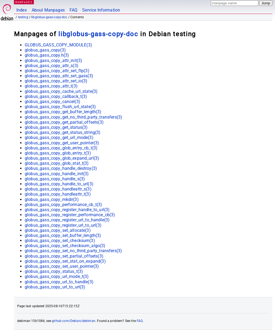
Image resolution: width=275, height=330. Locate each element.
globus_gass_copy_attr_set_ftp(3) (57, 70)
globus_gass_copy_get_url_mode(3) (59, 137)
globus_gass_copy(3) (45, 50)
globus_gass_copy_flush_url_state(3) (60, 106)
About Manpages (48, 10)
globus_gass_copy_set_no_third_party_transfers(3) (73, 250)
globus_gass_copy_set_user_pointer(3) (62, 266)
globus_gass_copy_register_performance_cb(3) (70, 214)
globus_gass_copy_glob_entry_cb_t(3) (61, 148)
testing (23, 17)
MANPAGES (23, 2)
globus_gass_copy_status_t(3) (54, 271)
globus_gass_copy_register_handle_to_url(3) (67, 209)
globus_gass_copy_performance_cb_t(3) (63, 204)
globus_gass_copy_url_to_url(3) (55, 286)
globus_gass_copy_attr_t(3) (51, 86)
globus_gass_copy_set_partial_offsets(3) (64, 256)
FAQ (73, 10)
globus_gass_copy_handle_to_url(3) (59, 183)
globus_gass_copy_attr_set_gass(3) (59, 75)
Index (21, 10)
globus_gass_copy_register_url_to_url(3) (63, 225)
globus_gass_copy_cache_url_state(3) (61, 91)
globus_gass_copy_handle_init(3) (57, 173)
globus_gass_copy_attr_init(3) (53, 60)
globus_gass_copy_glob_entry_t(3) (58, 153)
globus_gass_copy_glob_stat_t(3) (57, 163)
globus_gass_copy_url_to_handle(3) (59, 281)
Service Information (101, 10)
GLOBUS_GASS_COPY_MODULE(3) (58, 44)
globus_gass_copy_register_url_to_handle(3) (67, 219)
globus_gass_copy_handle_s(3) (55, 178)
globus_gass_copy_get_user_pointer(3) (62, 142)
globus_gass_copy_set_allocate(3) (58, 230)
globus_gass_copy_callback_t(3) (56, 96)
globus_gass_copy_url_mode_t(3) (57, 276)
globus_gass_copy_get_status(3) (56, 127)
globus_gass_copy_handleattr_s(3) (58, 189)
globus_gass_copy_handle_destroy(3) (61, 168)
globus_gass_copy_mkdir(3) (52, 199)
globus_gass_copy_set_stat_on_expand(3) (65, 261)
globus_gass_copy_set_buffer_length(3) (63, 235)
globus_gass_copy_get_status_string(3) (63, 132)
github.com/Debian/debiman (73, 321)
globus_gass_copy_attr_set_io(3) (56, 80)
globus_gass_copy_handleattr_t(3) (58, 194)
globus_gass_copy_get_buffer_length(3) (63, 111)
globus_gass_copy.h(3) (47, 55)
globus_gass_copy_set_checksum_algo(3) (65, 245)
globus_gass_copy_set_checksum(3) (60, 240)
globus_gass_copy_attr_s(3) (51, 65)
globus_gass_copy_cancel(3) (52, 101)
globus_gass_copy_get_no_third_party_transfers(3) (73, 117)
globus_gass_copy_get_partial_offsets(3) (64, 122)
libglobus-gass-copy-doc (49, 17)
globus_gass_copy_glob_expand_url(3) (62, 158)
